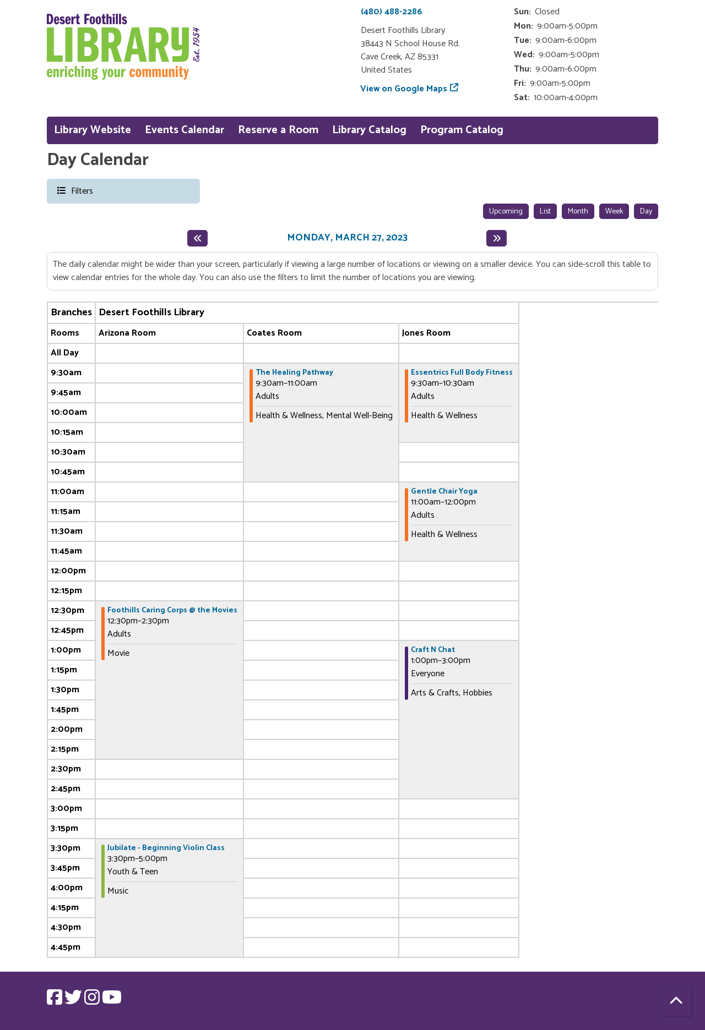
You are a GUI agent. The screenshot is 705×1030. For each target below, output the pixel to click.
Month (578, 211)
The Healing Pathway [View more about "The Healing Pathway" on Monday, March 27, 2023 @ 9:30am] (294, 373)
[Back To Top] (676, 1001)
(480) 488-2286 (391, 11)
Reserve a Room (278, 130)
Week (614, 211)
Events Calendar (184, 130)
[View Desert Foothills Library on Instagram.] (93, 1001)
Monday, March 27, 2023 (347, 238)
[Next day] (496, 238)
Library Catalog (369, 130)
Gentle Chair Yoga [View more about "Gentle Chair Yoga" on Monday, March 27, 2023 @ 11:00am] (444, 492)
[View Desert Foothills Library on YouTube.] (112, 1001)
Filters (81, 190)
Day (646, 211)
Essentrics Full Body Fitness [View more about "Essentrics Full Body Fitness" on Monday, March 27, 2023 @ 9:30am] (462, 373)
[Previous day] (197, 238)
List (545, 211)
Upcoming (506, 211)
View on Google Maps (404, 88)
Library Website (92, 130)
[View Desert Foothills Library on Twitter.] (74, 1001)
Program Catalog (461, 130)
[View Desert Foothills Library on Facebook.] (55, 1001)
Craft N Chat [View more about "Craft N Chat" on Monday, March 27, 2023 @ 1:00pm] (433, 650)
